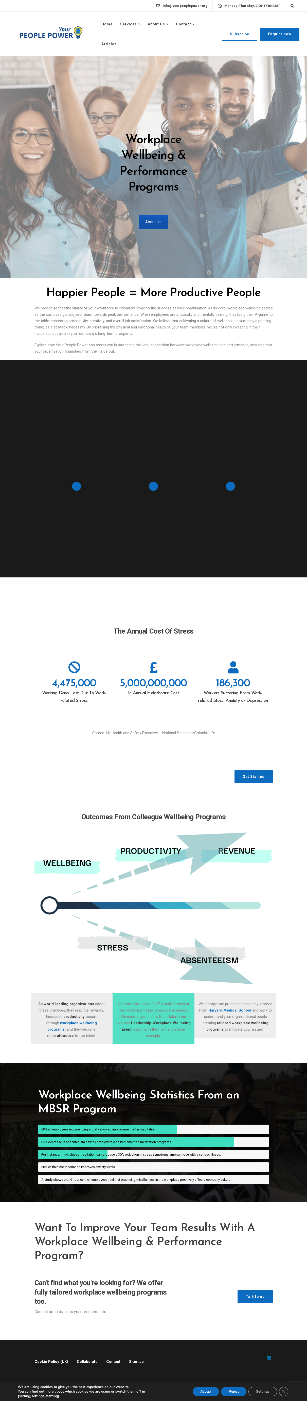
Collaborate (87, 1361)
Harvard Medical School (230, 1010)
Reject (234, 1391)
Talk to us (255, 1297)
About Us (156, 24)
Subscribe (239, 34)
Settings (262, 1391)
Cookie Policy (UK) (51, 1361)
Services (128, 24)
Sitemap (136, 1361)
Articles (109, 44)
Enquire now (279, 34)
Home (107, 24)
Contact (183, 24)
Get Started (254, 777)
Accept (205, 1391)
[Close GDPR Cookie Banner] (283, 1391)
